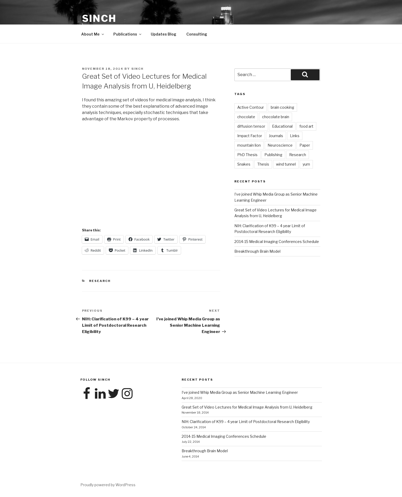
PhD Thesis (247, 154)
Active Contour (250, 107)
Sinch (99, 18)
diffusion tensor (251, 126)
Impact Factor (249, 135)
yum (306, 164)
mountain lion (249, 145)
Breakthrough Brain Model (257, 251)
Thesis (263, 164)
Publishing (273, 154)
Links (294, 135)
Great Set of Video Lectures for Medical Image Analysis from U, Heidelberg (247, 407)
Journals (276, 135)
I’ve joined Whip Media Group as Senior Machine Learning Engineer (240, 392)
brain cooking (282, 107)
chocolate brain (275, 117)
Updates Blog (163, 34)
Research (100, 281)
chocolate (246, 117)
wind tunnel (286, 164)
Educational (282, 126)
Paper (304, 145)
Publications (127, 34)
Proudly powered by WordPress (107, 485)
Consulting (196, 34)
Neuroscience (280, 145)
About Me (93, 34)
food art (306, 126)
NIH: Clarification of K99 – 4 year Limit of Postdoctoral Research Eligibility (246, 421)
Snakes (243, 164)
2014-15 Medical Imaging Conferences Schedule (276, 241)
